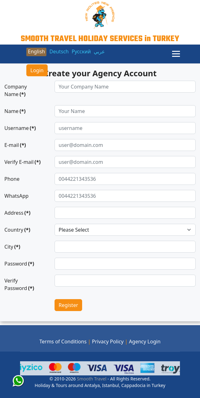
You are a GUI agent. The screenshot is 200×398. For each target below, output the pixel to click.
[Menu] (176, 54)
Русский (81, 51)
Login (37, 70)
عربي (99, 51)
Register (68, 305)
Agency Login (145, 341)
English (36, 51)
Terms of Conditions (63, 341)
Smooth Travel (91, 379)
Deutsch (59, 51)
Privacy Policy (108, 341)
